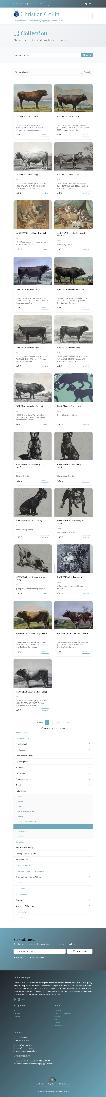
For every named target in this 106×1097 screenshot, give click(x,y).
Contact (17, 1016)
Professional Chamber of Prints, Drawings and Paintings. (53, 1087)
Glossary (57, 1016)
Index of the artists (23, 732)
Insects (21, 837)
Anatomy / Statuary (23, 865)
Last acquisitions (22, 738)
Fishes (20, 801)
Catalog (17, 1013)
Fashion (19, 883)
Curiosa (19, 917)
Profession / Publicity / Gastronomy (30, 871)
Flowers (21, 816)
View (45, 135)
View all (86, 72)
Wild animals (22, 832)
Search (87, 55)
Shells (20, 806)
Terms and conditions (62, 1013)
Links (56, 1019)
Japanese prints (20, 957)
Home (16, 1010)
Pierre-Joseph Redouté (27, 821)
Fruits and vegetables (26, 811)
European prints (37, 957)
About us (57, 1010)
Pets (20, 827)
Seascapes (20, 842)
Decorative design (23, 888)
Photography (21, 912)
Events (57, 1022)
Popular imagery (22, 894)
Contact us (58, 1025)
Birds (20, 796)
